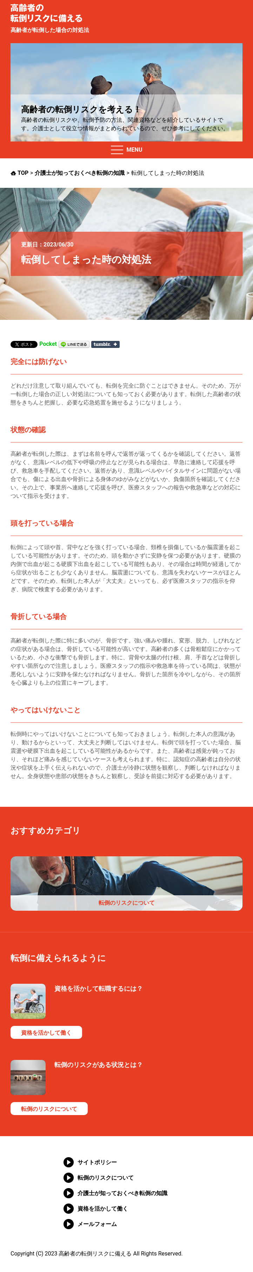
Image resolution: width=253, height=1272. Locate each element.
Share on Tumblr (105, 344)
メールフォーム (97, 1224)
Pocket (48, 344)
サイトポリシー (97, 1162)
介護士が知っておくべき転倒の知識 (122, 1193)
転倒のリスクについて (127, 902)
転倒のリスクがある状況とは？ (98, 1064)
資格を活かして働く (46, 1032)
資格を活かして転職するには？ (98, 988)
